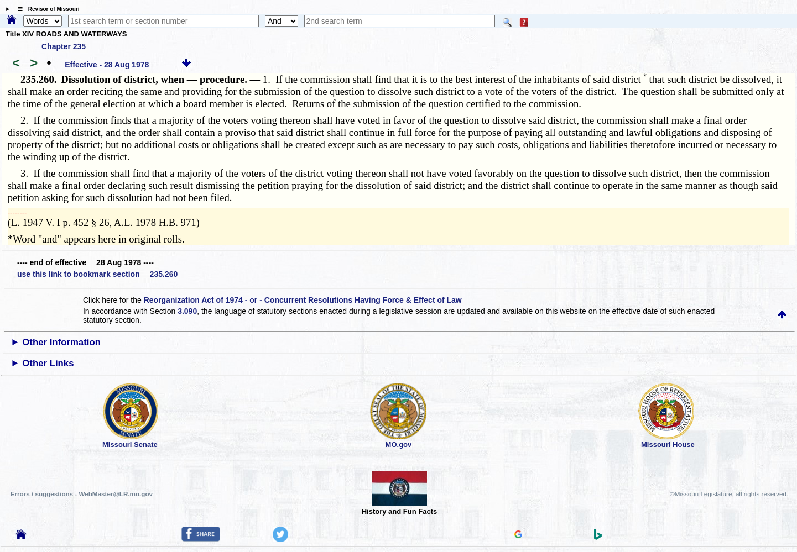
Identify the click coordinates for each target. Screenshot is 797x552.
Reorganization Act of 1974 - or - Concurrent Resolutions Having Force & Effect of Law (303, 300)
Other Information (61, 342)
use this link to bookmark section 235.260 (97, 274)
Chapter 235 (63, 46)
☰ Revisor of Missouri (46, 9)
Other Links (48, 363)
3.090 (187, 311)
